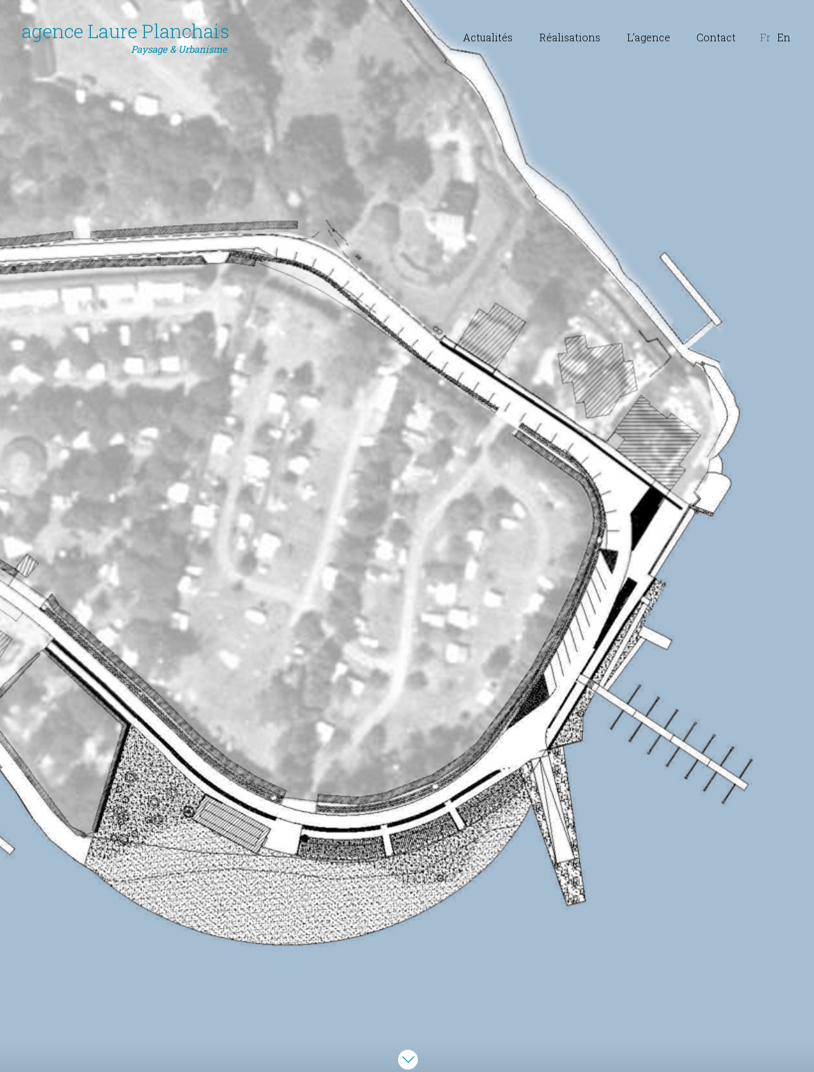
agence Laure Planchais (126, 37)
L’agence (648, 37)
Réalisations (569, 37)
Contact (716, 37)
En (783, 37)
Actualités (488, 37)
